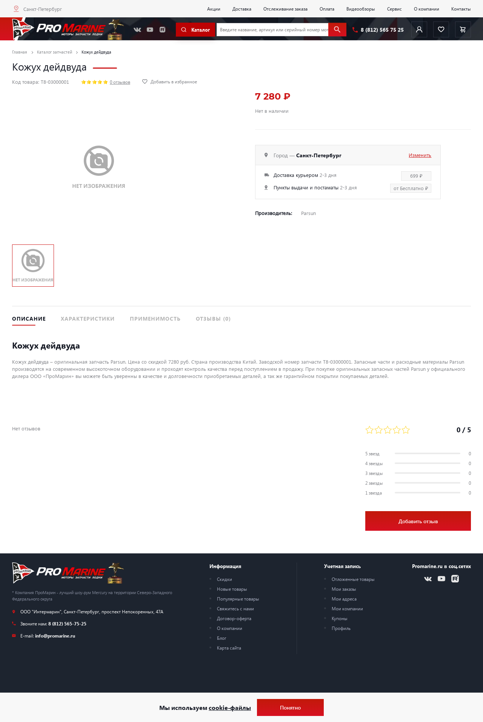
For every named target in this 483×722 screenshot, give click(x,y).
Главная (19, 52)
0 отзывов (120, 82)
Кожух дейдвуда (96, 52)
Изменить (420, 155)
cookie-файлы (230, 707)
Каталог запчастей (54, 52)
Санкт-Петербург (42, 9)
